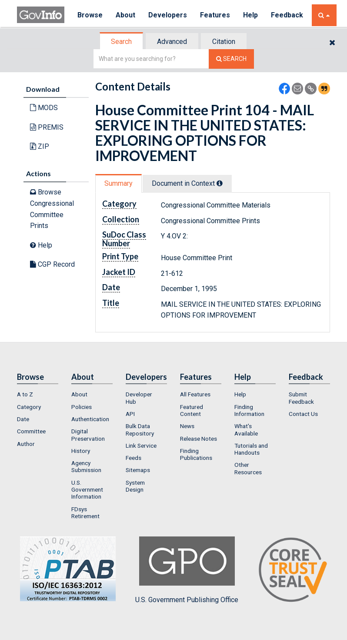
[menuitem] (37, 394)
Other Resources (248, 468)
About (125, 15)
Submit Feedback (301, 398)
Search (121, 41)
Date (23, 418)
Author (26, 443)
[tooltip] (220, 183)
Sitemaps (138, 469)
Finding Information (249, 410)
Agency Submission (86, 466)
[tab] (122, 41)
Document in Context (187, 183)
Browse (90, 15)
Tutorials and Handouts (251, 449)
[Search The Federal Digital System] (231, 59)
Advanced (172, 41)
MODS (44, 108)
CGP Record (52, 264)
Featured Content (191, 410)
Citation (223, 41)
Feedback (287, 15)
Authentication (90, 418)
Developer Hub (139, 398)
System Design (135, 486)
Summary (118, 183)
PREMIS (46, 127)
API (130, 413)
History (80, 450)
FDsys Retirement (85, 512)
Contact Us (303, 413)
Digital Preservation (88, 435)
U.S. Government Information (87, 489)
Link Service (141, 445)
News (187, 425)
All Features (195, 394)
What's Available (246, 429)
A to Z (25, 394)
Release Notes (198, 438)
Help (250, 15)
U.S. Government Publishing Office (186, 569)
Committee (31, 431)
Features (215, 15)
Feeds (133, 457)
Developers (167, 15)
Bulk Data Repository (140, 429)
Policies (81, 406)
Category (29, 406)
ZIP (39, 146)
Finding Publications (196, 454)
